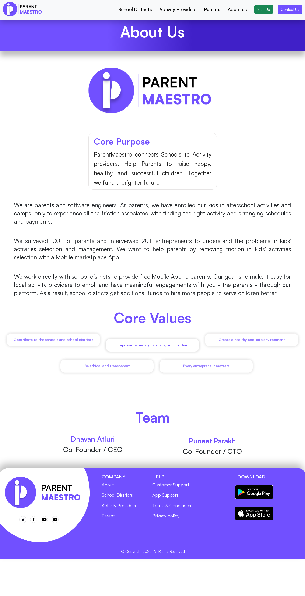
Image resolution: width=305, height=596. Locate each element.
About (108, 486)
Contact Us (290, 9)
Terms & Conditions (171, 507)
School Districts (135, 9)
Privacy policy (165, 517)
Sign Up (263, 9)
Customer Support (170, 486)
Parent (108, 517)
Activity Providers (177, 9)
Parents (212, 9)
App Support (165, 496)
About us (237, 9)
